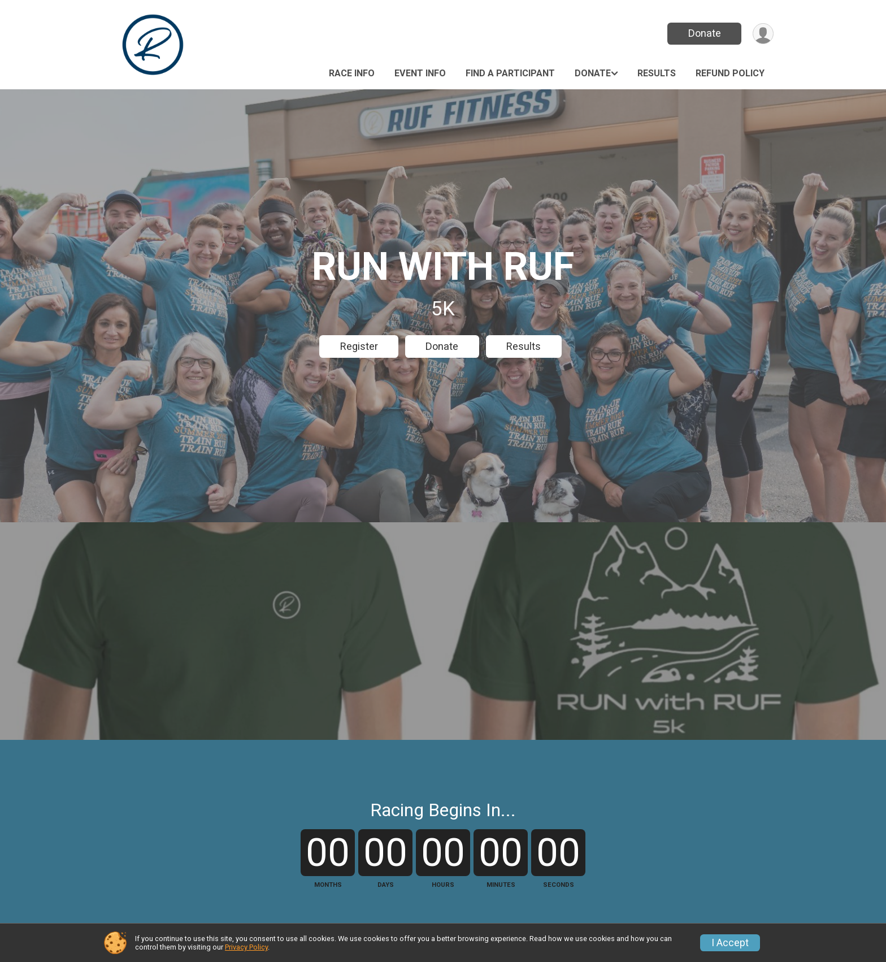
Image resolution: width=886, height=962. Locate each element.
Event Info (420, 73)
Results (656, 73)
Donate (704, 33)
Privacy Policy (246, 947)
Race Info (352, 73)
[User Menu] (763, 33)
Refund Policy (730, 73)
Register (359, 346)
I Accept (730, 942)
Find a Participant (510, 73)
